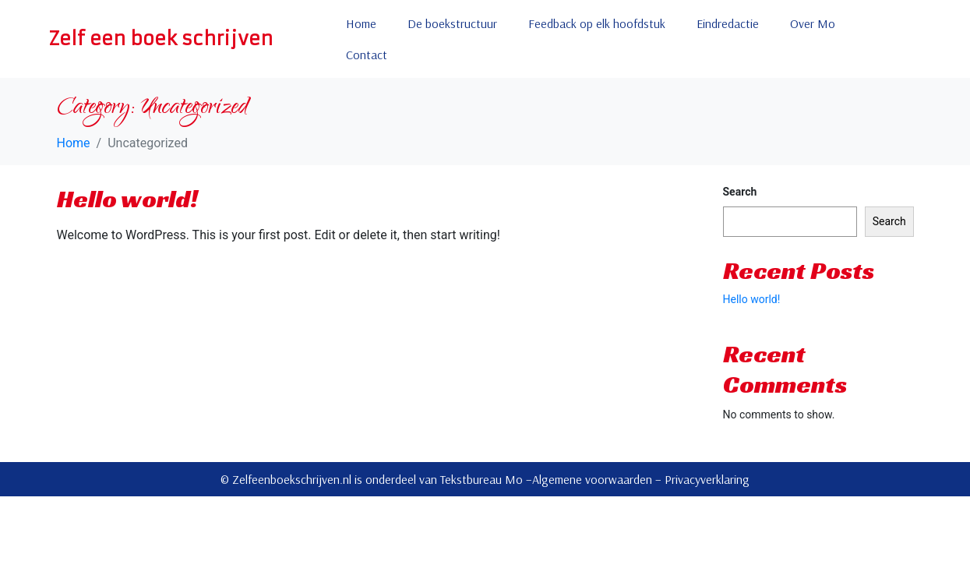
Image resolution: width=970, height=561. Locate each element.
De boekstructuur (452, 23)
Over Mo (812, 23)
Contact (366, 54)
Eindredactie (728, 23)
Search (740, 191)
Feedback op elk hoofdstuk (596, 23)
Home (361, 23)
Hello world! (127, 198)
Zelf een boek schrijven (161, 39)
